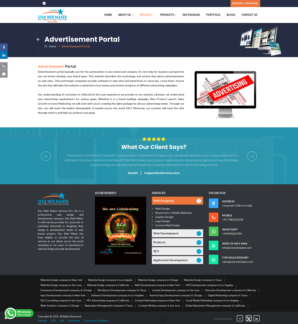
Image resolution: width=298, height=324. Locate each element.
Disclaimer (74, 320)
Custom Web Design (167, 225)
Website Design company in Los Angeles (110, 280)
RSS (62, 320)
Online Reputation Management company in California (215, 305)
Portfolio (213, 14)
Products (168, 14)
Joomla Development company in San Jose (175, 290)
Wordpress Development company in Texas (121, 290)
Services (146, 14)
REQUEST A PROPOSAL (245, 3)
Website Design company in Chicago (158, 280)
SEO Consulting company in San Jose (60, 300)
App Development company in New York (63, 295)
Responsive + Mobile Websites (173, 212)
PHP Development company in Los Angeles (209, 285)
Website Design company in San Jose (61, 285)
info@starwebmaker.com (236, 247)
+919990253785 (232, 233)
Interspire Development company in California (230, 290)
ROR (53, 320)
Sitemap (42, 320)
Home (108, 14)
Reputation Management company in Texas (109, 305)
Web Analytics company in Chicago (59, 305)
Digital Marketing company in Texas (228, 295)
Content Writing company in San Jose (159, 305)
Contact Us (249, 14)
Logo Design (162, 221)
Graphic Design (164, 216)
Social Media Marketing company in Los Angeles (212, 300)
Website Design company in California (108, 285)
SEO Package (191, 14)
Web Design (162, 208)
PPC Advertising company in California (108, 300)
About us (125, 14)
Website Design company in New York (61, 280)
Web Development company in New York (157, 285)
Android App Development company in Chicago (175, 295)
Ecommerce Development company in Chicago (66, 290)
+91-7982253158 (232, 219)
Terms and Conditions (96, 320)
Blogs (231, 14)
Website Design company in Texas (203, 280)
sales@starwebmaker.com (237, 261)
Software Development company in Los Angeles (117, 295)
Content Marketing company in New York (157, 300)
